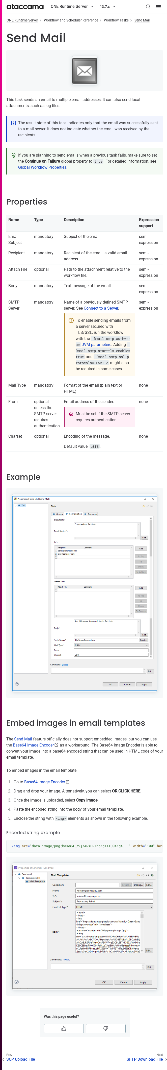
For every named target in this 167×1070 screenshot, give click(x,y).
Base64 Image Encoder (33, 745)
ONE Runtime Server (22, 20)
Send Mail (142, 20)
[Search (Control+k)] (148, 6)
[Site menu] (158, 6)
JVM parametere (96, 344)
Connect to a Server (101, 308)
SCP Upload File (20, 1059)
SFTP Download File (145, 1059)
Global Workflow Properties (42, 167)
